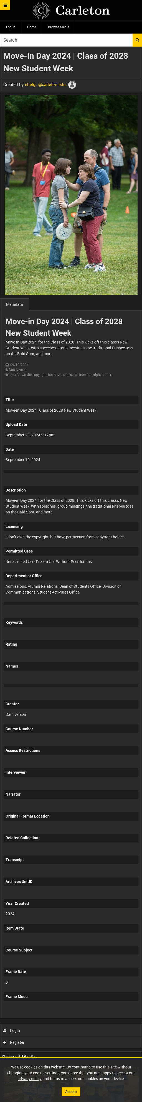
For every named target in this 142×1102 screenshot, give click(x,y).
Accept (71, 1091)
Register (14, 1042)
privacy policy (29, 1078)
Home (31, 27)
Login (11, 1030)
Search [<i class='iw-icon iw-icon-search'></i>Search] (137, 40)
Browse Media (58, 27)
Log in (10, 27)
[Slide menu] (5, 5)
